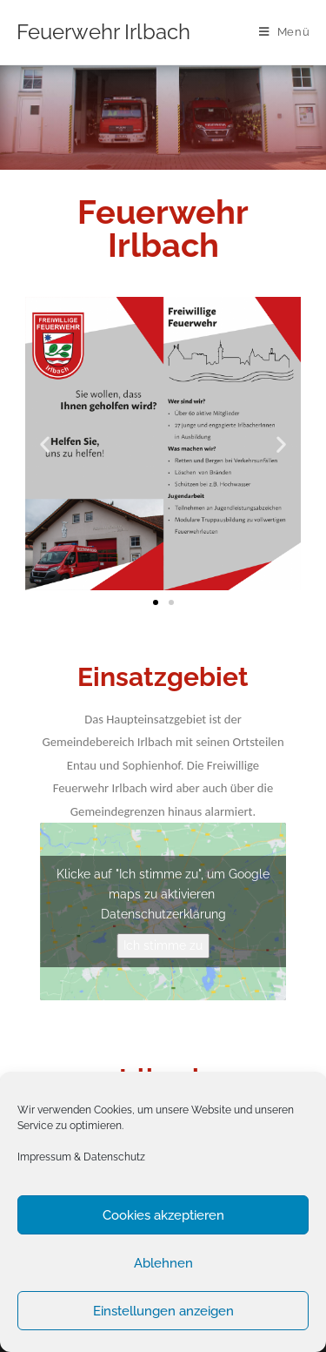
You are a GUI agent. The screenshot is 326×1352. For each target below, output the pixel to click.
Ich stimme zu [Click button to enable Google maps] (163, 945)
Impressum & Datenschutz (81, 1157)
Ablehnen (163, 1263)
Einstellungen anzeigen (163, 1311)
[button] (155, 602)
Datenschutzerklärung (163, 914)
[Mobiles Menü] (284, 31)
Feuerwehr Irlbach (103, 31)
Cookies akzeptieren (163, 1215)
